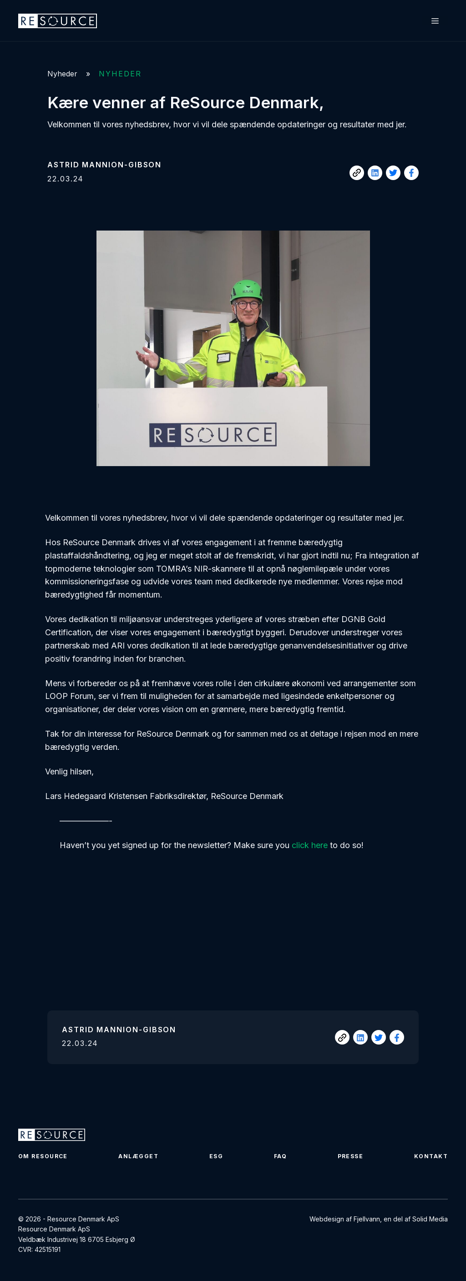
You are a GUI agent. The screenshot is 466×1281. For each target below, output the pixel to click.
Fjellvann (367, 1219)
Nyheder (62, 73)
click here (310, 845)
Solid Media (430, 1219)
